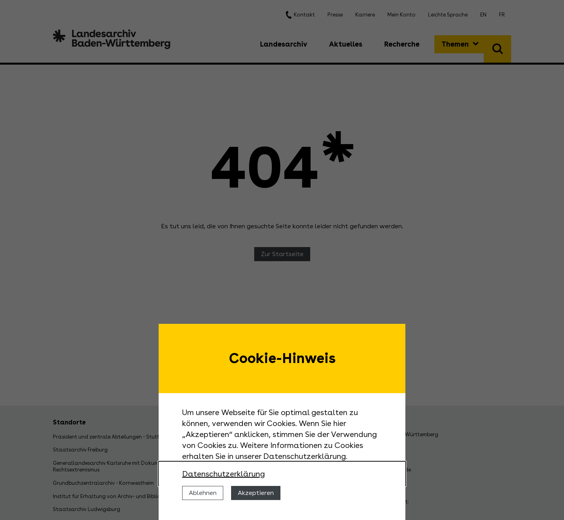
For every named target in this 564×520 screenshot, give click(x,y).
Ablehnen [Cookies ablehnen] (203, 493)
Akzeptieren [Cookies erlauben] (256, 493)
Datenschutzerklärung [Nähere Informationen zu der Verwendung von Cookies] (223, 473)
